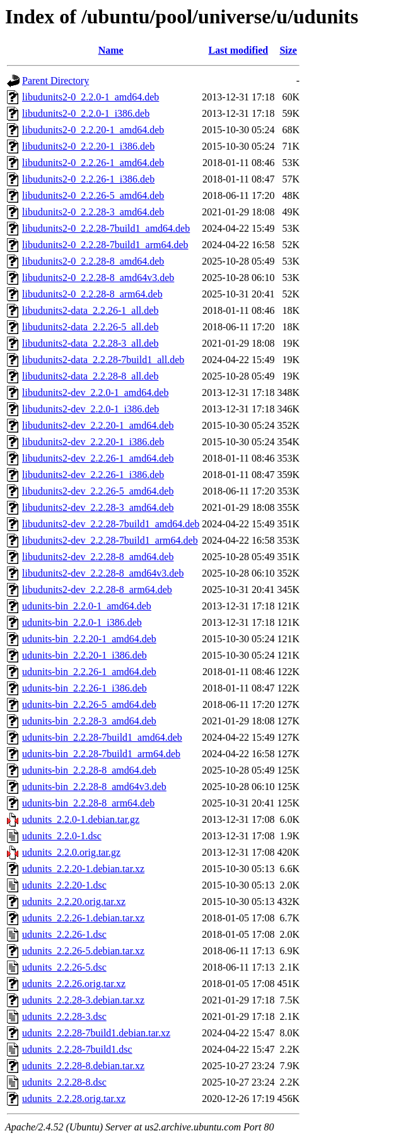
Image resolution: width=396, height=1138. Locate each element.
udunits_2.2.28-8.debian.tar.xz (83, 1065)
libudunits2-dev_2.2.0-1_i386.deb (90, 409)
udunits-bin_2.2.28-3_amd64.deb (89, 721)
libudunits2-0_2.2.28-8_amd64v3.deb (98, 277)
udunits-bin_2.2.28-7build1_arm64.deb (101, 753)
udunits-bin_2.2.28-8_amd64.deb (89, 770)
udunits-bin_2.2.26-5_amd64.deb (89, 704)
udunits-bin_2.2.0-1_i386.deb (82, 622)
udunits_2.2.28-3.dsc (64, 1016)
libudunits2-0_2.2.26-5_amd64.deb (93, 195)
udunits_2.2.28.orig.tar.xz (73, 1098)
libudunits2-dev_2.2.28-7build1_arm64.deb (110, 540)
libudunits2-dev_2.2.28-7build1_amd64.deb (110, 523)
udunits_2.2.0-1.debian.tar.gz (80, 819)
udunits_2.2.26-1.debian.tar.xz (83, 918)
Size (288, 50)
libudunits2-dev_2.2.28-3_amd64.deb (97, 507)
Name (111, 50)
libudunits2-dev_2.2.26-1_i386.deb (93, 474)
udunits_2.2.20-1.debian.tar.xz (83, 868)
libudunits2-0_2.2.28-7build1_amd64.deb (106, 228)
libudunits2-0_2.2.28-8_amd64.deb (93, 261)
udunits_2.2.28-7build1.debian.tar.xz (96, 1032)
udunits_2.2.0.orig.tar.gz (71, 852)
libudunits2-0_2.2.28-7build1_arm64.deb (105, 244)
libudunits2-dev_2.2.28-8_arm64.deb (97, 589)
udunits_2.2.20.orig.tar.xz (73, 901)
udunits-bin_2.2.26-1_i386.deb (84, 688)
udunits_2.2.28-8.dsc (64, 1082)
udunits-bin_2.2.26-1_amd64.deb (89, 671)
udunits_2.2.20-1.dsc (64, 885)
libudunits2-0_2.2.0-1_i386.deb (85, 113)
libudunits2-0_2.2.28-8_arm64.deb (92, 294)
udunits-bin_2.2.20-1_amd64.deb (89, 638)
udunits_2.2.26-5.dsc (64, 967)
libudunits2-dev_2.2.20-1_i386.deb (93, 441)
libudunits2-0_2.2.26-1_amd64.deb (93, 162)
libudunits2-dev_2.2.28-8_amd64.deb (97, 556)
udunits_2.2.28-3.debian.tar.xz (83, 1000)
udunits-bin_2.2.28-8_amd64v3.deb (94, 786)
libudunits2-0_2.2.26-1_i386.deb (88, 179)
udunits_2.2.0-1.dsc (62, 835)
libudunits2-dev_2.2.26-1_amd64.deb (97, 458)
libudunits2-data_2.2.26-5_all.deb (90, 326)
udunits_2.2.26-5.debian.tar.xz (83, 950)
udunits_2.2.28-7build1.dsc (77, 1049)
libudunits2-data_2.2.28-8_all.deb (90, 376)
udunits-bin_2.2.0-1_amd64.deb (86, 606)
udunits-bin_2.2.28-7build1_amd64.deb (102, 737)
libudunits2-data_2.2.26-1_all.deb (90, 310)
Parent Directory (55, 80)
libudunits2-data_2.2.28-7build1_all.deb (103, 359)
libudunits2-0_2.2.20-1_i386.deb (88, 146)
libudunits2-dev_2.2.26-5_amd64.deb (97, 491)
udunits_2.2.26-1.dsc (64, 934)
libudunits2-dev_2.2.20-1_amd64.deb (97, 425)
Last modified (239, 50)
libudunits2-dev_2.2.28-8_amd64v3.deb (102, 573)
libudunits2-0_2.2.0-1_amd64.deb (90, 97)
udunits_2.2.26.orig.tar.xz (73, 983)
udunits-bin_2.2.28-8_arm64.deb (88, 803)
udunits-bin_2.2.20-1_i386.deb (84, 655)
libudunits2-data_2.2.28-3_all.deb (90, 343)
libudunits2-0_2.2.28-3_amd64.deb (93, 212)
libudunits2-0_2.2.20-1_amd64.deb (93, 129)
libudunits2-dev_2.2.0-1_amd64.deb (95, 392)
